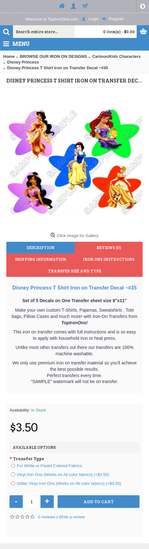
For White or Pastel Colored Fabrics (46, 465)
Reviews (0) (108, 247)
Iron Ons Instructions (108, 259)
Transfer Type (28, 458)
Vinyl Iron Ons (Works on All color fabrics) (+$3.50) (60, 474)
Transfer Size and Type (74, 271)
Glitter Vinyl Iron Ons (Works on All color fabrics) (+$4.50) (66, 483)
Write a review (72, 517)
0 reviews (46, 517)
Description (40, 247)
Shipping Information (40, 259)
